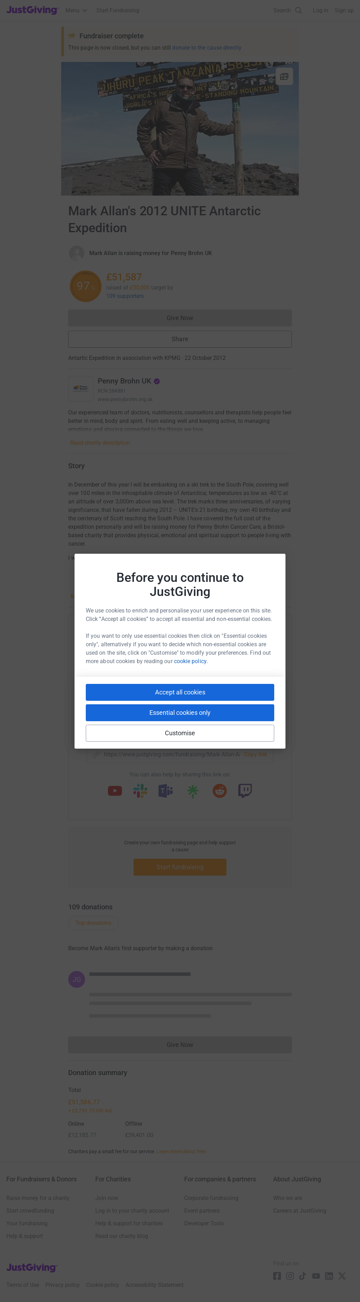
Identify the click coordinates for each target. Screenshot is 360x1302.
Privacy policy (62, 1285)
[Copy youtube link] (115, 791)
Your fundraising (26, 1223)
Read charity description (100, 442)
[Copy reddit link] (220, 791)
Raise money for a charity (38, 1198)
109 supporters (125, 296)
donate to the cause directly (206, 47)
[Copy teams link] (166, 791)
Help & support (24, 1236)
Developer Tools (204, 1223)
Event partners (202, 1210)
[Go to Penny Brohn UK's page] (81, 388)
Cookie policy (102, 1285)
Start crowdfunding (30, 1210)
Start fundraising (180, 867)
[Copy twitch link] (245, 791)
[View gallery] (284, 76)
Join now (106, 1198)
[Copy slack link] (140, 791)
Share (180, 339)
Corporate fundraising (211, 1198)
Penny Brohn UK (129, 381)
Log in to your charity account (132, 1210)
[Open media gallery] (180, 129)
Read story (83, 596)
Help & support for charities (129, 1223)
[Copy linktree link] (192, 793)
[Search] (287, 10)
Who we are (287, 1198)
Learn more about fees (181, 1151)
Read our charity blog (121, 1236)
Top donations (93, 923)
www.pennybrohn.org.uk (125, 399)
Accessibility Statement (155, 1285)
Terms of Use (22, 1285)
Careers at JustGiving (299, 1210)
